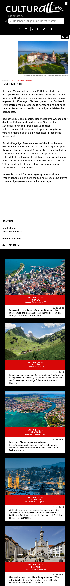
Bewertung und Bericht (22, 80)
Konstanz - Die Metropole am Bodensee (28, 442)
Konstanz (36, 432)
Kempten (36, 567)
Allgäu (36, 364)
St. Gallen (35, 499)
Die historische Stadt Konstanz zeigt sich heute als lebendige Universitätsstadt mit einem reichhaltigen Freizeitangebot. (33, 448)
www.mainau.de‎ (11, 238)
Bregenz (35, 300)
